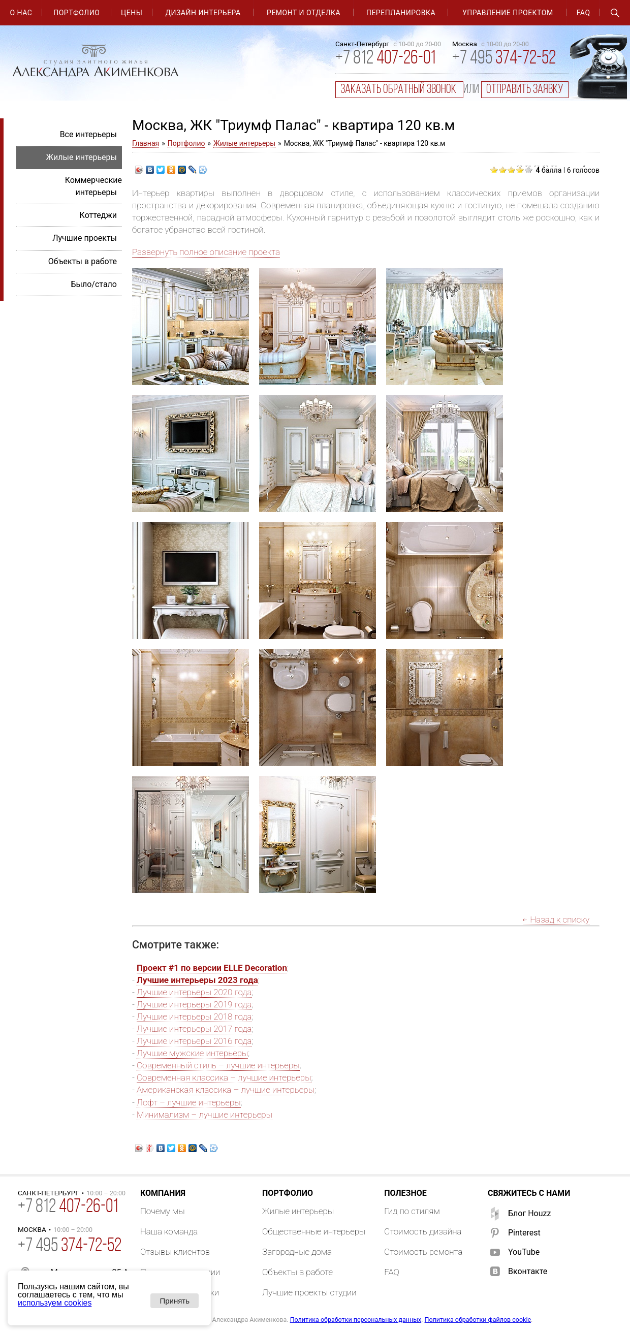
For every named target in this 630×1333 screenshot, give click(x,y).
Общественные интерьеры (313, 1231)
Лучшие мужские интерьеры (192, 1053)
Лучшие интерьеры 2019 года (194, 1004)
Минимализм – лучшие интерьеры (204, 1114)
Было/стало (94, 284)
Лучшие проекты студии (309, 1292)
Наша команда (169, 1231)
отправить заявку (524, 89)
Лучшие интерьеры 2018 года (194, 1016)
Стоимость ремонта (423, 1252)
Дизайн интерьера (203, 13)
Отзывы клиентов (175, 1252)
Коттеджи (98, 215)
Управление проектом (507, 13)
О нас (21, 13)
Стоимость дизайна (422, 1231)
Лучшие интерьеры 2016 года (194, 1041)
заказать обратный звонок (399, 89)
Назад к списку (559, 919)
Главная (145, 143)
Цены (131, 13)
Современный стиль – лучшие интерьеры (218, 1065)
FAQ (583, 13)
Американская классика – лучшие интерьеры (225, 1090)
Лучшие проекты (84, 238)
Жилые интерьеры (244, 143)
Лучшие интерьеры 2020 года (194, 992)
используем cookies (54, 1302)
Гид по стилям (412, 1211)
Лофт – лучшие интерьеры (188, 1102)
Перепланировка (400, 13)
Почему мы (162, 1211)
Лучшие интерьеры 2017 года (194, 1029)
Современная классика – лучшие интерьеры (224, 1077)
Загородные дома (297, 1252)
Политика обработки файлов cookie (478, 1319)
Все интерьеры (88, 134)
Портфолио (76, 13)
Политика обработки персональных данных (355, 1319)
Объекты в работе (82, 261)
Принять (175, 1300)
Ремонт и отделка (303, 13)
